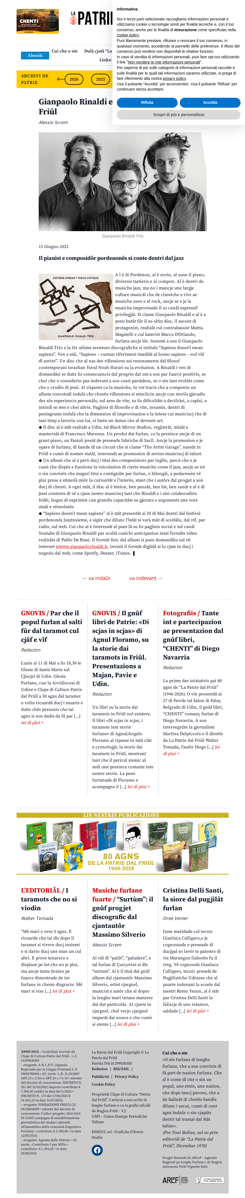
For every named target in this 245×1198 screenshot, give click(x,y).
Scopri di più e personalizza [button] (178, 1187)
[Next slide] (219, 79)
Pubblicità (100, 1076)
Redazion (100, 1069)
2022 (180, 79)
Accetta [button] (210, 1175)
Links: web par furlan (121, 60)
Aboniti (35, 55)
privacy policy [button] (174, 1151)
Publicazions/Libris (171, 51)
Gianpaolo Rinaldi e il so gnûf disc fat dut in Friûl (120, 107)
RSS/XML (121, 1069)
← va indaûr (97, 578)
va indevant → (146, 578)
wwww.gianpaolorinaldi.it (81, 546)
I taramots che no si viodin (49, 899)
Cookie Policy (103, 1084)
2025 (100, 79)
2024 (127, 79)
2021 (206, 79)
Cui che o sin (65, 51)
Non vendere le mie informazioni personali (164, 1135)
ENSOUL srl (102, 1132)
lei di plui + (32, 722)
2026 (74, 79)
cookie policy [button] (128, 1108)
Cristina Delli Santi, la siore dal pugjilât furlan (193, 899)
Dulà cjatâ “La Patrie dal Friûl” (114, 51)
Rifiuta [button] (147, 1175)
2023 (153, 79)
